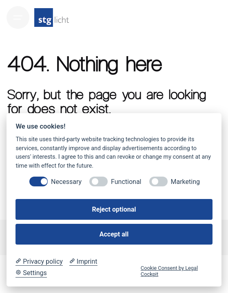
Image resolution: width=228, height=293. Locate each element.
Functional (126, 182)
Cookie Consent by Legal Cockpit (169, 271)
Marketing (185, 182)
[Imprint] (83, 262)
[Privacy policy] (38, 262)
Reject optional (114, 209)
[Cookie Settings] (30, 273)
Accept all (114, 234)
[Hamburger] (18, 17)
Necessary (66, 182)
